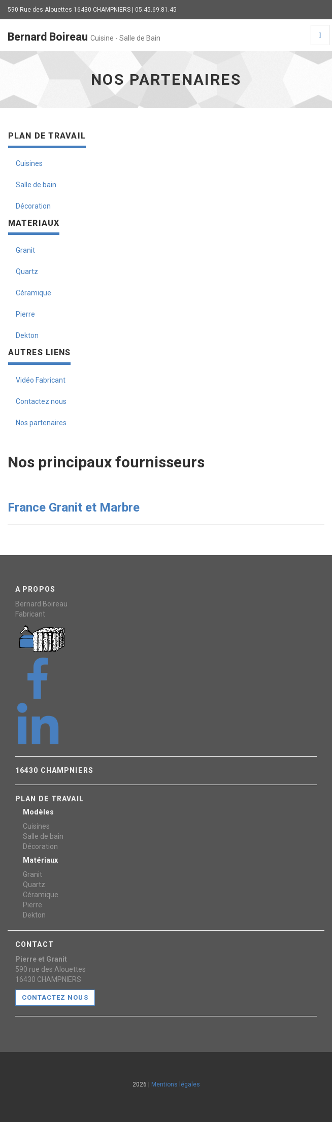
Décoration (33, 206)
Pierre (25, 314)
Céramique (33, 293)
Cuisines (29, 163)
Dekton (27, 335)
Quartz (27, 271)
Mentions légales (175, 1084)
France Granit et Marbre (75, 507)
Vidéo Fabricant (40, 380)
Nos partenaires (41, 423)
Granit (25, 250)
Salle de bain (36, 185)
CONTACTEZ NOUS (55, 997)
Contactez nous (41, 401)
